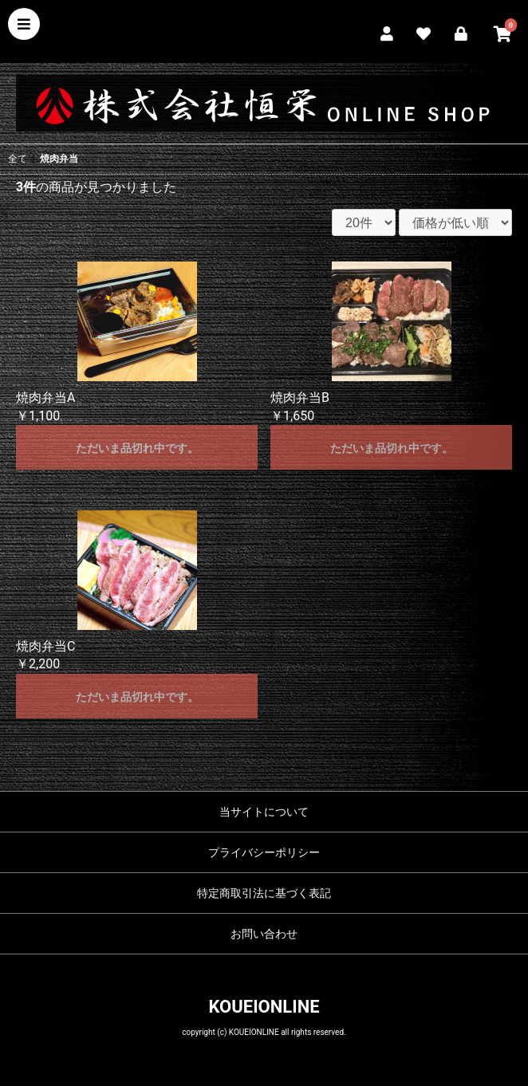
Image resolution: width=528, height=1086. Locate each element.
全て (17, 158)
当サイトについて (264, 811)
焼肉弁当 (59, 158)
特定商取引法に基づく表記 (264, 893)
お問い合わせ (264, 933)
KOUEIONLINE (263, 1007)
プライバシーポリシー (264, 852)
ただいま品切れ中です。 (137, 448)
